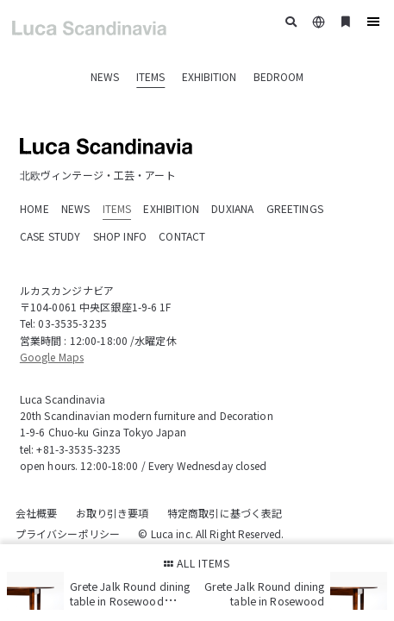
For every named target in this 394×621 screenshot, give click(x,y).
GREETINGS (294, 208)
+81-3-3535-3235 (78, 449)
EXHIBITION (209, 76)
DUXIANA (232, 208)
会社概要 (36, 512)
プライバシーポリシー (68, 533)
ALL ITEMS (197, 563)
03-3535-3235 (72, 323)
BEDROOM (278, 76)
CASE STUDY (50, 236)
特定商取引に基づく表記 (224, 512)
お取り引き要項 (112, 512)
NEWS (105, 76)
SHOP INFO (120, 236)
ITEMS (150, 76)
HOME (34, 208)
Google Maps (52, 356)
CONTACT (182, 236)
